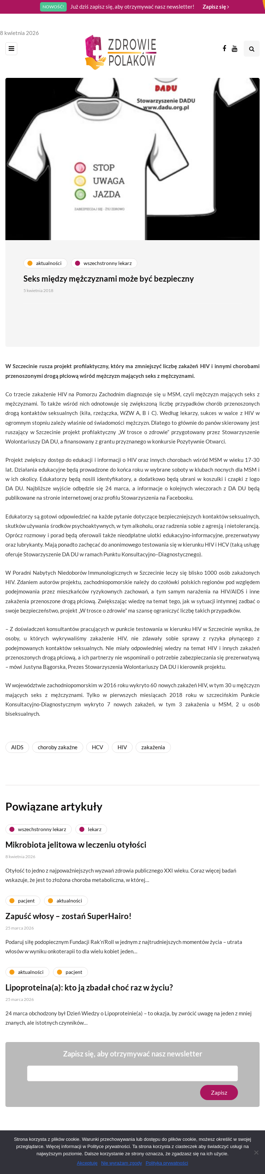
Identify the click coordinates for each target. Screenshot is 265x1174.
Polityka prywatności (167, 1163)
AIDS (17, 747)
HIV (122, 747)
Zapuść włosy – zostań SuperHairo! (68, 931)
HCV (97, 747)
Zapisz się (216, 6)
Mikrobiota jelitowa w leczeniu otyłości (75, 860)
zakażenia (153, 747)
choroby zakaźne (58, 747)
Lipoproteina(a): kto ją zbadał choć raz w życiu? (89, 1002)
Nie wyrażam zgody (121, 1163)
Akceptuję (87, 1163)
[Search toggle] (252, 49)
